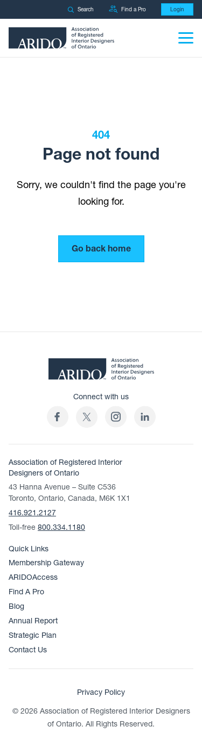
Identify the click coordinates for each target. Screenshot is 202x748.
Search (80, 9)
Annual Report (33, 620)
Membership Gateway (46, 562)
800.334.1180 (61, 527)
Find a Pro (127, 9)
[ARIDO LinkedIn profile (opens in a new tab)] (145, 417)
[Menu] (185, 38)
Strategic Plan (33, 635)
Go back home (101, 248)
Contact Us (28, 649)
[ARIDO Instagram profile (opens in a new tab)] (116, 417)
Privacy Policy (101, 692)
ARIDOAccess (33, 577)
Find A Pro (26, 591)
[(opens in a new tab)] (86, 417)
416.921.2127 (32, 512)
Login (177, 9)
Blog (16, 606)
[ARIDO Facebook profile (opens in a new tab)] (57, 417)
